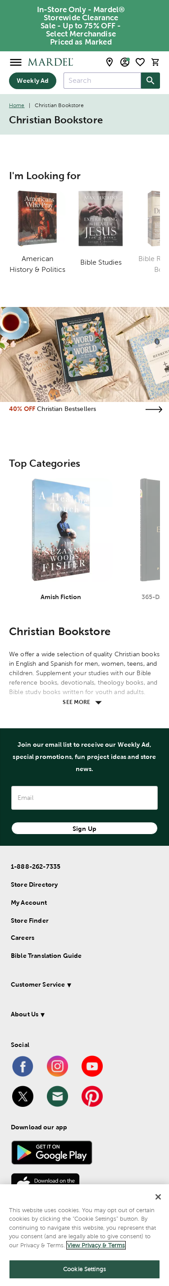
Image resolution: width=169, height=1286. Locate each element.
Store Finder (30, 920)
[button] (83, 986)
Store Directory (34, 884)
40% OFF (22, 408)
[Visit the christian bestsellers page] (153, 409)
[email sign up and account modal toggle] (124, 62)
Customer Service (38, 984)
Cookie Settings (84, 1269)
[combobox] (102, 80)
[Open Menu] (16, 61)
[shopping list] (140, 62)
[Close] (158, 1197)
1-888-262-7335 (35, 866)
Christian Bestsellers (66, 408)
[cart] (155, 62)
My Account (29, 902)
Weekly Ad (33, 80)
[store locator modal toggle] (109, 62)
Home (17, 105)
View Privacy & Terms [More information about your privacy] (96, 1245)
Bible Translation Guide (46, 955)
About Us (24, 1014)
